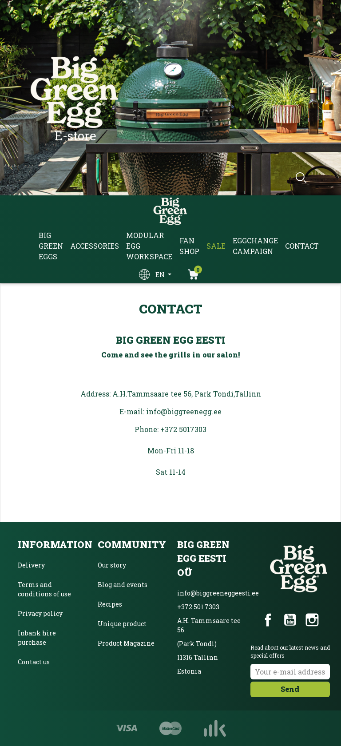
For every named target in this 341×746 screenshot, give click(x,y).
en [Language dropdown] (160, 274)
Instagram (312, 620)
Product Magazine (126, 643)
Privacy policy (40, 613)
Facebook (268, 620)
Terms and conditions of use (44, 589)
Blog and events (122, 584)
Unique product (122, 623)
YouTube (289, 620)
